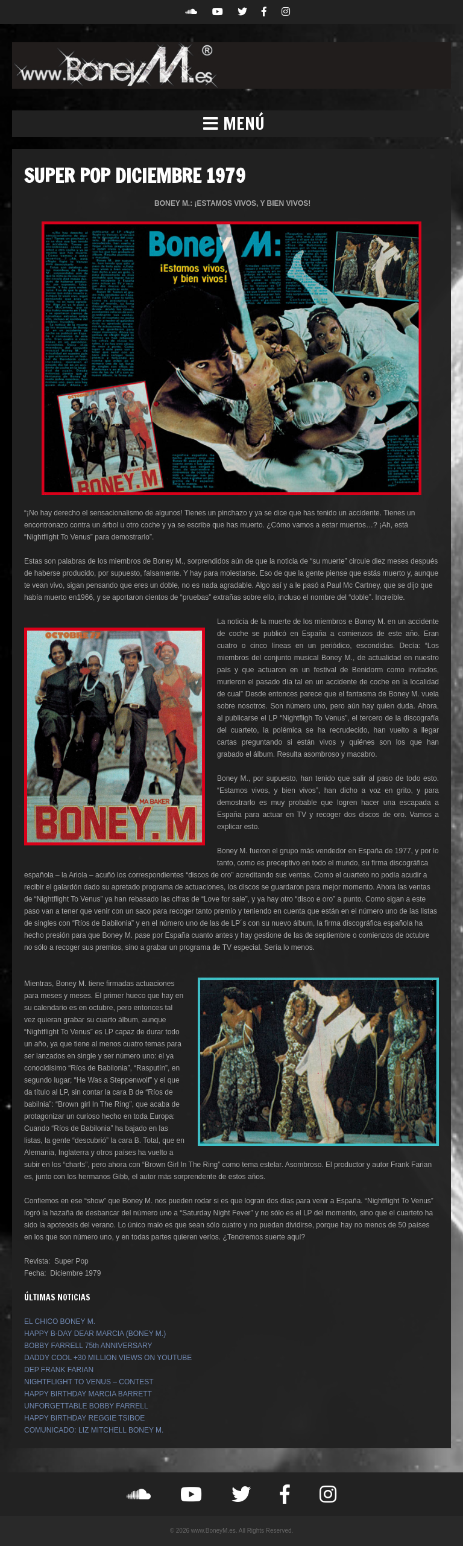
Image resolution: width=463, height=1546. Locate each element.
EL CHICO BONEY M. (59, 1321)
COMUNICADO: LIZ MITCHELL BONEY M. (93, 1430)
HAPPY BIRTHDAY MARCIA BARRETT (88, 1394)
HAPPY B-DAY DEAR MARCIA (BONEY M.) (95, 1333)
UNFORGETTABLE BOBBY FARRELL (86, 1406)
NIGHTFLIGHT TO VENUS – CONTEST (89, 1382)
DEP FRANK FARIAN (58, 1370)
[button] (231, 123)
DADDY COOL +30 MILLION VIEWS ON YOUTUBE (108, 1358)
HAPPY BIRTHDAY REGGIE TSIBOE (84, 1418)
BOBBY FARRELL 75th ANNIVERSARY (88, 1345)
